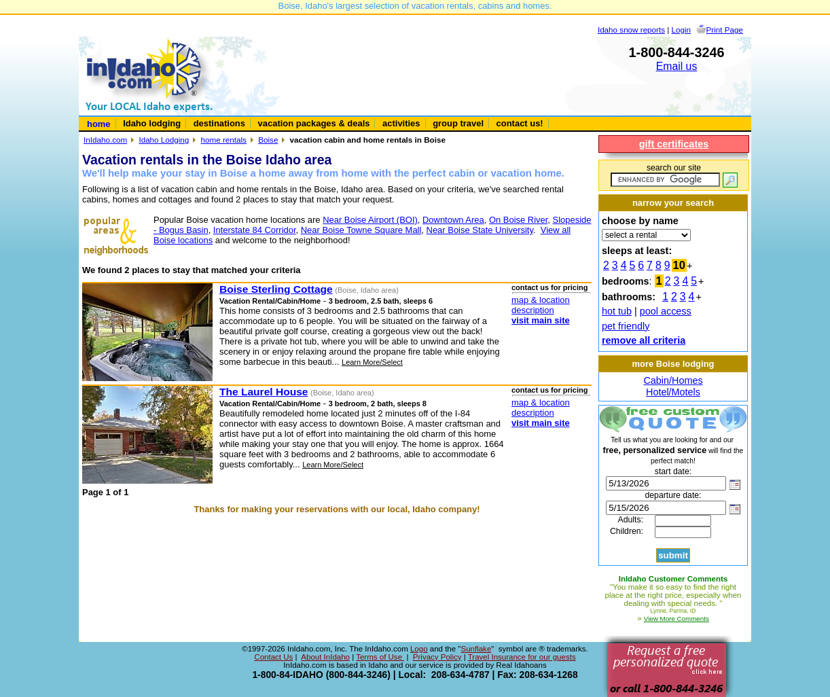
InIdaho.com (105, 139)
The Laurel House (263, 391)
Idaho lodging (152, 123)
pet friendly (625, 326)
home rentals (224, 139)
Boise (268, 139)
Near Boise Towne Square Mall (361, 230)
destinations (219, 123)
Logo (419, 649)
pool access (665, 311)
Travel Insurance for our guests (522, 657)
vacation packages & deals (314, 123)
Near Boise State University (480, 230)
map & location (540, 300)
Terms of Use (380, 657)
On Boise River (518, 220)
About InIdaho (325, 657)
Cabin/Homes (672, 380)
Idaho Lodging (164, 139)
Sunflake (476, 649)
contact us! (520, 123)
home (99, 124)
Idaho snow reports (631, 29)
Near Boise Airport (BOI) (370, 220)
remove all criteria (643, 340)
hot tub (617, 311)
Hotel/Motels (673, 392)
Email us (677, 66)
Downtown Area (453, 220)
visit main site (540, 320)
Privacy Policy (437, 657)
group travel (458, 123)
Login (681, 29)
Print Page (724, 29)
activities (401, 123)
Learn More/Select (372, 362)
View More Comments (676, 618)
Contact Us (273, 657)
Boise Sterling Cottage (276, 289)
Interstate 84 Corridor (254, 230)
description (532, 310)
